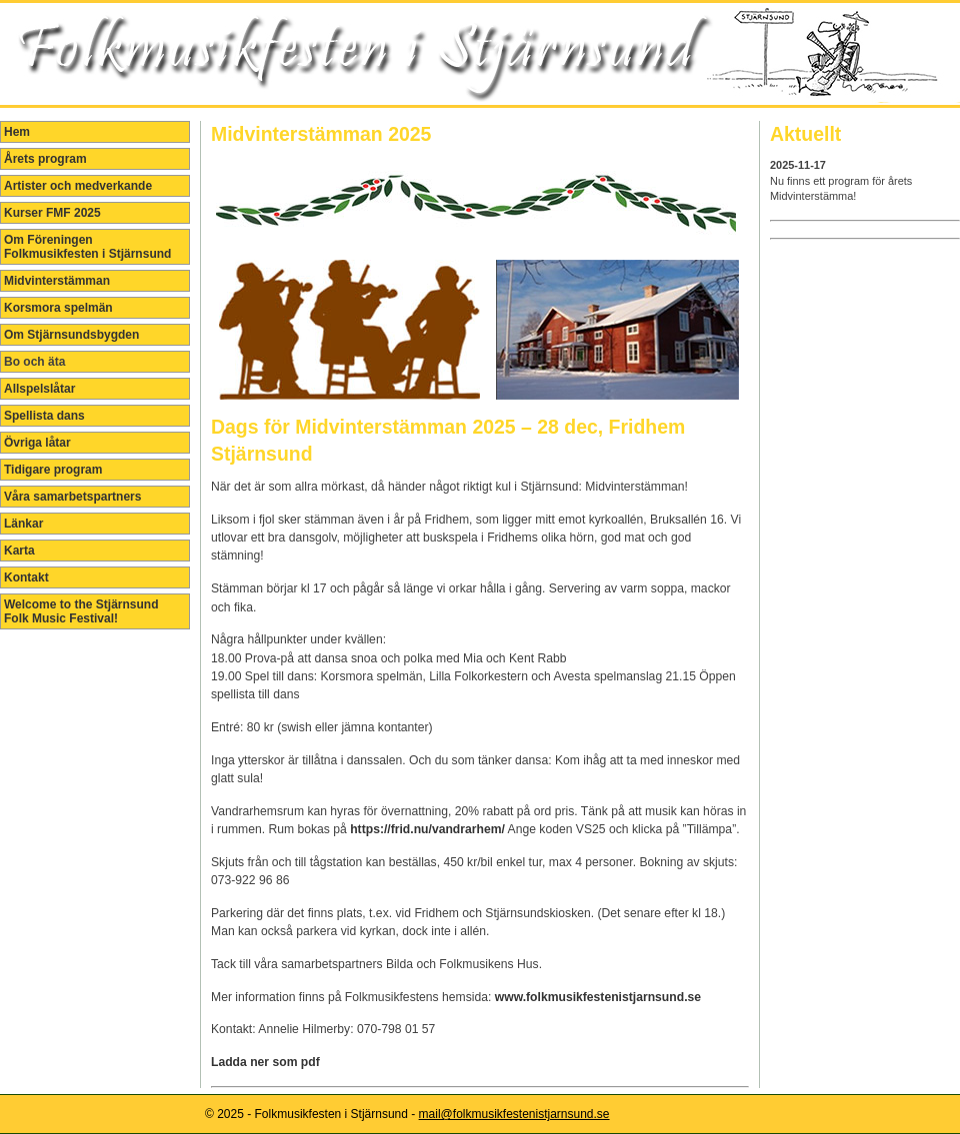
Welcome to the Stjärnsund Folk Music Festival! (81, 611)
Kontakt (26, 577)
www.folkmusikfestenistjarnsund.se (598, 997)
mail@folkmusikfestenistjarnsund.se (514, 1114)
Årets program (45, 159)
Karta (19, 551)
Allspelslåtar (39, 389)
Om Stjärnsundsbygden (71, 335)
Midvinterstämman (57, 281)
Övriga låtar (37, 443)
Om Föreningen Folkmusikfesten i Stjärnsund (87, 247)
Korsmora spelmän (58, 308)
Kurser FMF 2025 (52, 213)
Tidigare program (53, 470)
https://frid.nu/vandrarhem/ (427, 829)
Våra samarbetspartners (72, 497)
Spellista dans (44, 416)
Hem (17, 132)
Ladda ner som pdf (267, 1062)
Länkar (23, 524)
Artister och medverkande (78, 186)
